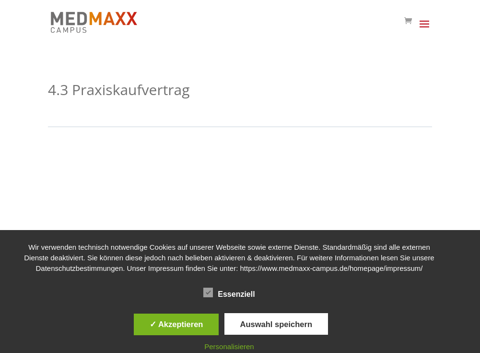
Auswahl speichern (276, 324)
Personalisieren (229, 346)
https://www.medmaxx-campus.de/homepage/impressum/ (331, 268)
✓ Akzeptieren (176, 324)
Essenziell (229, 293)
